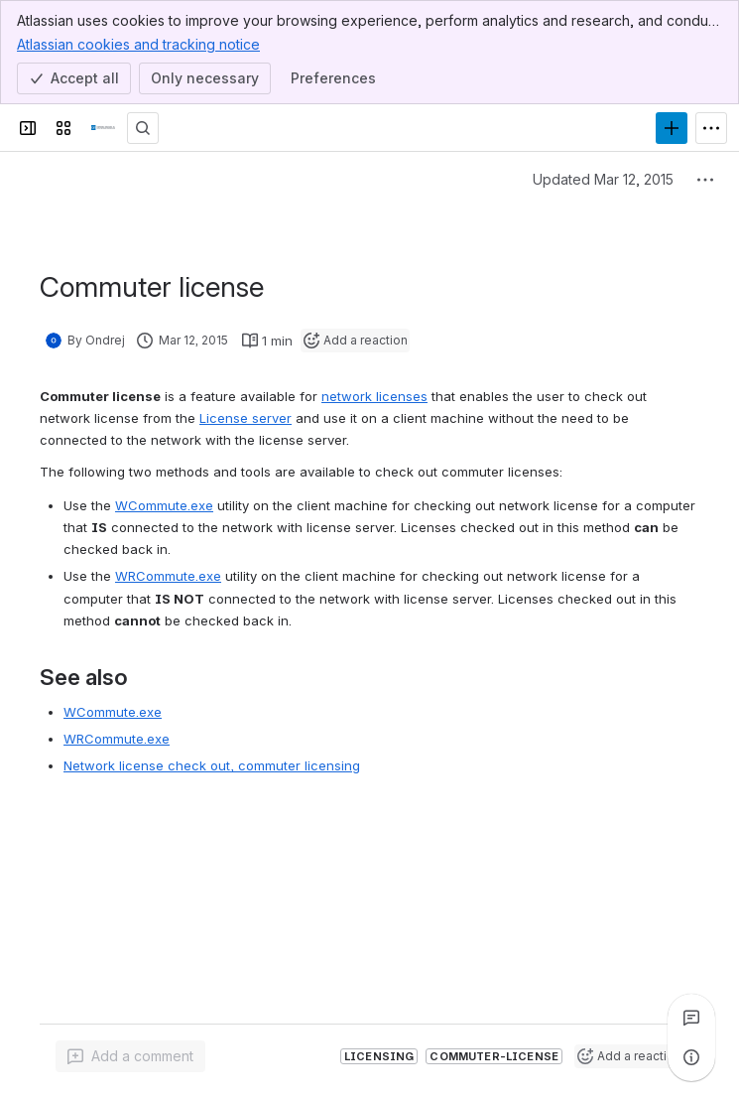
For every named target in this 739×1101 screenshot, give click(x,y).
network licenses (374, 396)
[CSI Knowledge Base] (103, 128)
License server (245, 418)
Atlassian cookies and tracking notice (138, 44)
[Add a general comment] (130, 1056)
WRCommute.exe (168, 576)
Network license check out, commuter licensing (211, 765)
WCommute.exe (164, 505)
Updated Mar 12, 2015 (603, 179)
